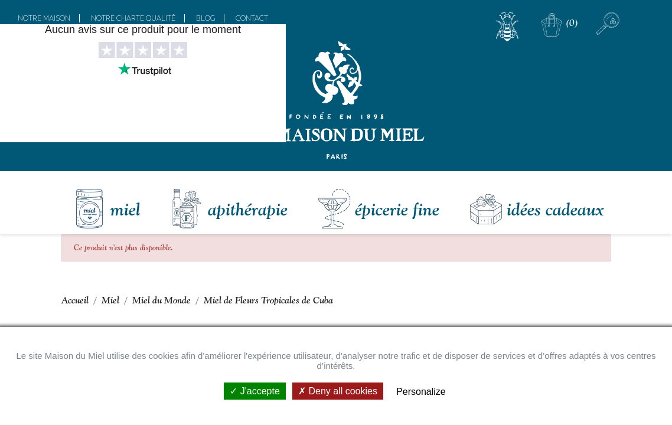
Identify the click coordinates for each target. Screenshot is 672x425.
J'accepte (255, 391)
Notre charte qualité (133, 18)
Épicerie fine (397, 209)
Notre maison (44, 18)
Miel (125, 209)
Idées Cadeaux (555, 209)
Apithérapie (248, 209)
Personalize (421, 392)
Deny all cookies (337, 391)
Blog (205, 18)
